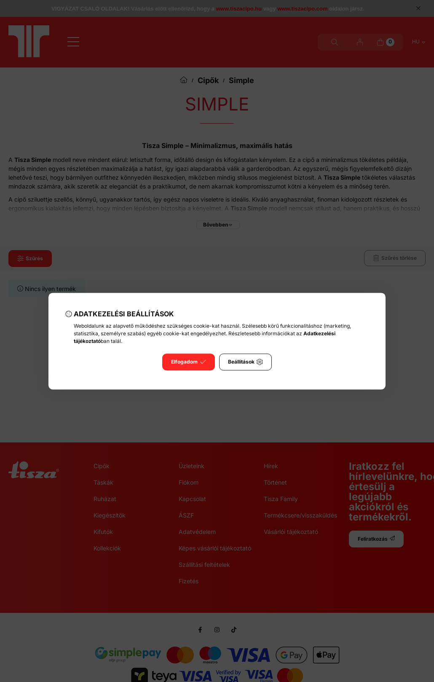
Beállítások (245, 362)
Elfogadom (188, 362)
